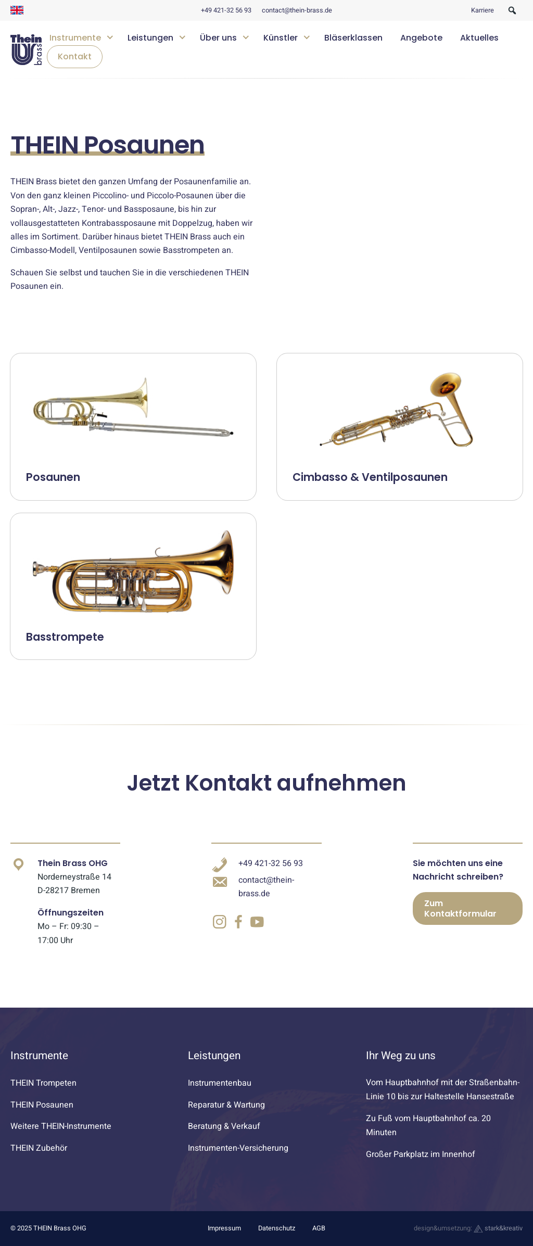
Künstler (280, 38)
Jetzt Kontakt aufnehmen (266, 783)
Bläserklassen (353, 38)
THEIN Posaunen (41, 1105)
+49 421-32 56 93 (226, 10)
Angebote (421, 38)
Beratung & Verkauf (224, 1126)
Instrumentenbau (219, 1083)
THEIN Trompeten (43, 1083)
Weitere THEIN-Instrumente (60, 1126)
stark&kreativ (498, 1228)
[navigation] (282, 49)
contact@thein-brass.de (297, 10)
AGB (318, 1228)
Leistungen (150, 38)
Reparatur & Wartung (226, 1105)
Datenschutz (276, 1228)
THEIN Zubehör (38, 1148)
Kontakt (75, 56)
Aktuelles (479, 38)
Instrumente (75, 38)
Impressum (224, 1228)
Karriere (482, 10)
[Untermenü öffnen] (110, 36)
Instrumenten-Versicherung (238, 1148)
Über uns (218, 38)
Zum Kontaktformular (460, 908)
